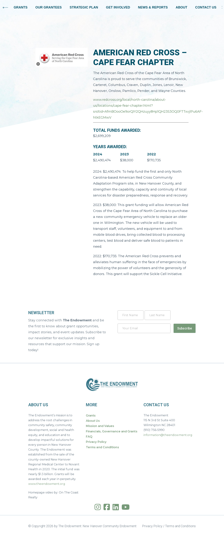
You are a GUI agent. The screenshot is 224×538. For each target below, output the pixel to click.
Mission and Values (100, 426)
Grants (21, 7)
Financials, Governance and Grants (111, 431)
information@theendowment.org (168, 435)
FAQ (89, 436)
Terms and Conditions (102, 447)
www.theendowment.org (46, 484)
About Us (93, 420)
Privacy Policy (96, 442)
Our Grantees (48, 7)
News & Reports (153, 7)
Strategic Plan (84, 7)
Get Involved (118, 7)
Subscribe (184, 328)
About (181, 7)
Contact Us (205, 7)
